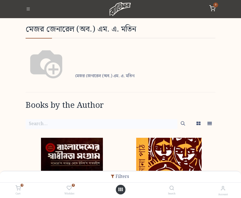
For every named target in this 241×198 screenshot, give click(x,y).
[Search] (171, 188)
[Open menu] (120, 189)
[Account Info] (223, 188)
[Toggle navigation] (28, 9)
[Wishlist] (69, 188)
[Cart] (18, 188)
